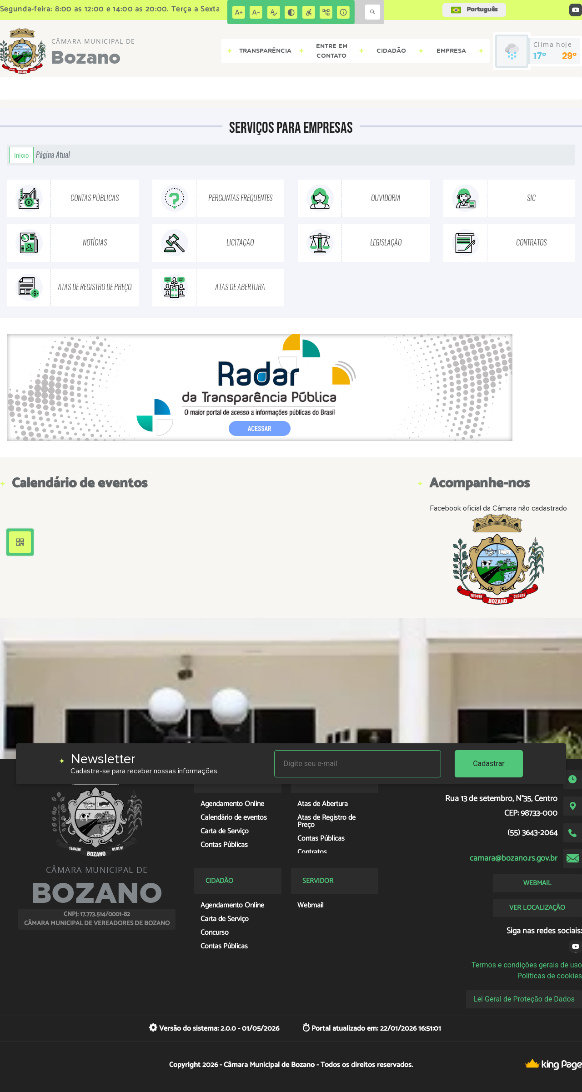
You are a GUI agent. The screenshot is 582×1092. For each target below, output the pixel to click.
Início (21, 155)
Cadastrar (489, 763)
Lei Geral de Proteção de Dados (524, 999)
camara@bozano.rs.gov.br (513, 858)
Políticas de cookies (549, 976)
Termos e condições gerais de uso (527, 965)
